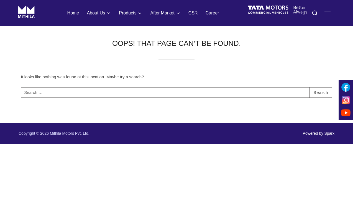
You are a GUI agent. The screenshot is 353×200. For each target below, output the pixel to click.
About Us (99, 13)
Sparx (329, 133)
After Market (165, 13)
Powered (310, 133)
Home (73, 13)
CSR (193, 13)
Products (130, 13)
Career (212, 13)
